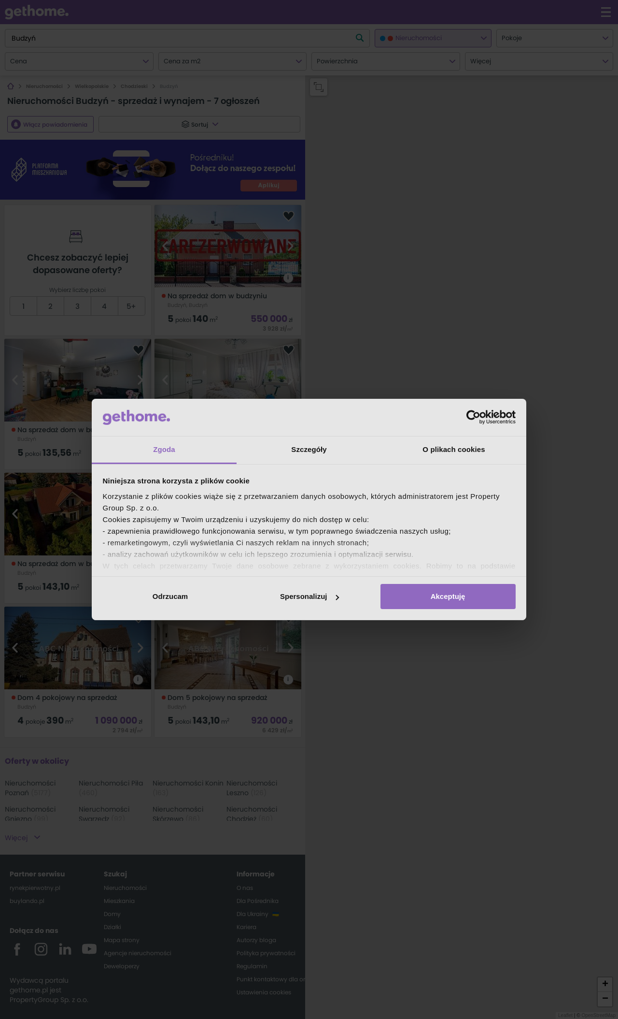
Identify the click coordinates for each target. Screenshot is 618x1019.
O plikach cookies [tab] (453, 449)
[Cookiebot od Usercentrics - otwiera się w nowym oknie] (473, 417)
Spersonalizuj (309, 596)
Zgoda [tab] (164, 449)
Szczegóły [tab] (308, 449)
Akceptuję (448, 596)
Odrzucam (170, 596)
